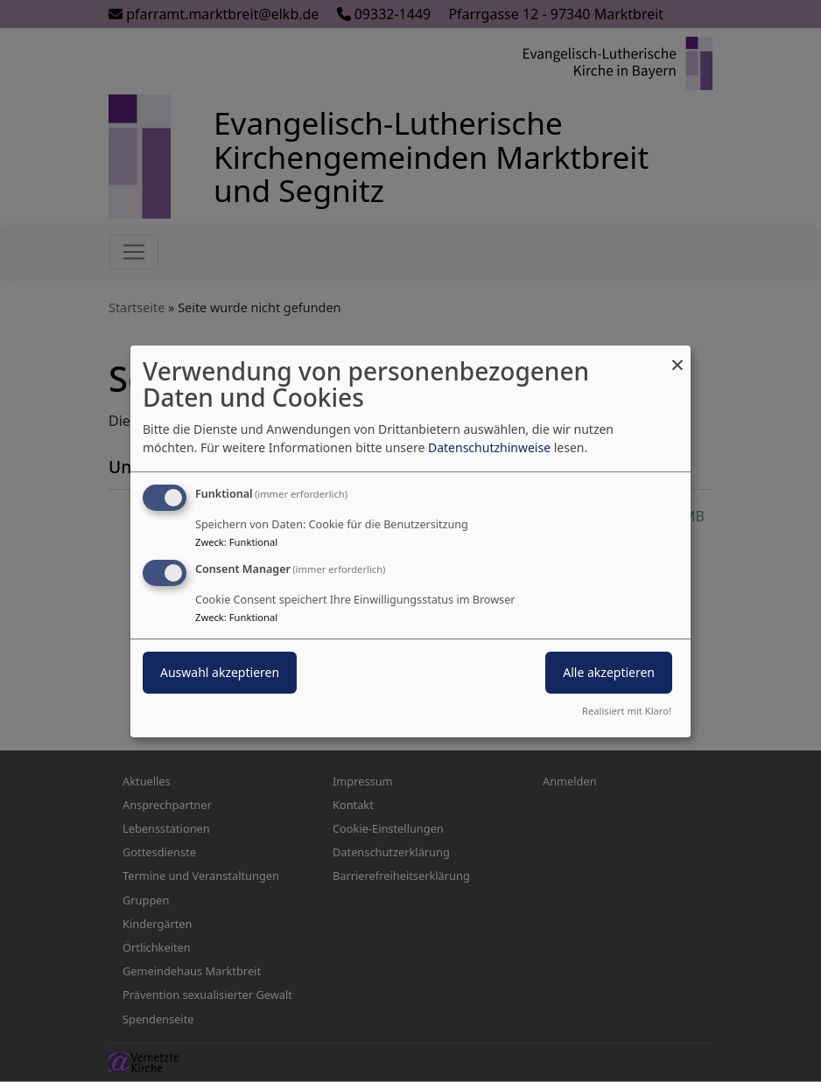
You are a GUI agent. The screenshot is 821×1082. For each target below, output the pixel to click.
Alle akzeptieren (609, 672)
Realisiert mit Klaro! (626, 710)
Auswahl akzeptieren (219, 672)
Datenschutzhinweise (489, 447)
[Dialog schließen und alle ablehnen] (677, 355)
